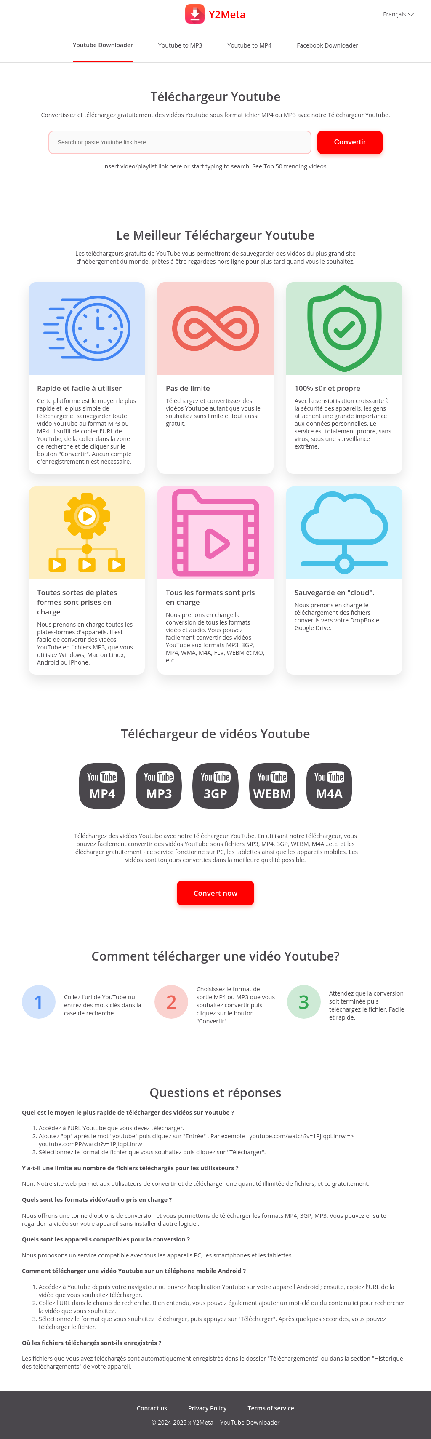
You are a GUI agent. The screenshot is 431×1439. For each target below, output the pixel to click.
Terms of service (271, 1408)
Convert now (215, 893)
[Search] (180, 142)
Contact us (152, 1408)
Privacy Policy (207, 1408)
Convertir (350, 142)
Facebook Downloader (327, 45)
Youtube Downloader (103, 45)
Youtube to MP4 (250, 45)
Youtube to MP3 (180, 45)
